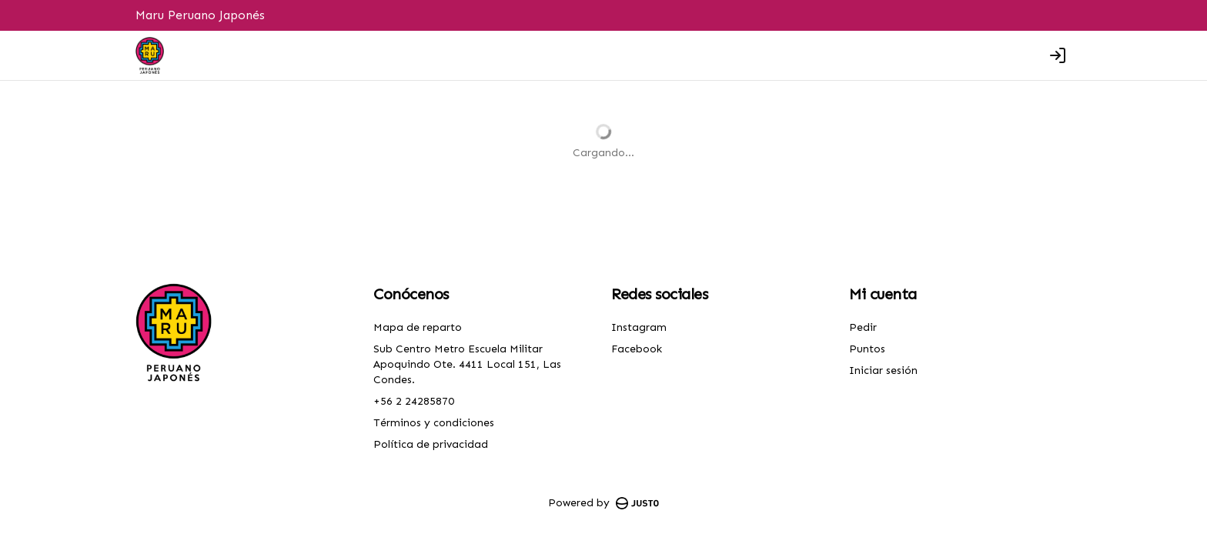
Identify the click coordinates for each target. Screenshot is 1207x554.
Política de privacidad (430, 444)
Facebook (636, 348)
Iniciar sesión (883, 370)
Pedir (863, 327)
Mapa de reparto (417, 327)
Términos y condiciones (433, 422)
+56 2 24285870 (413, 401)
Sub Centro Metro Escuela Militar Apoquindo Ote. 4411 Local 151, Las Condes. (467, 364)
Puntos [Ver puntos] (867, 348)
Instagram (639, 327)
